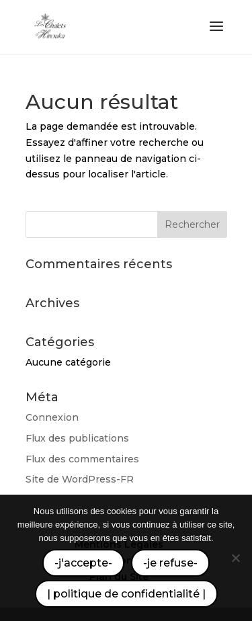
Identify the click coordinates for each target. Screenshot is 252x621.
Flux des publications (77, 438)
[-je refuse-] (235, 558)
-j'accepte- (83, 562)
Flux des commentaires (82, 459)
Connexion (52, 417)
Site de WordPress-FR (80, 479)
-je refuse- (170, 562)
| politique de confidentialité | (126, 593)
